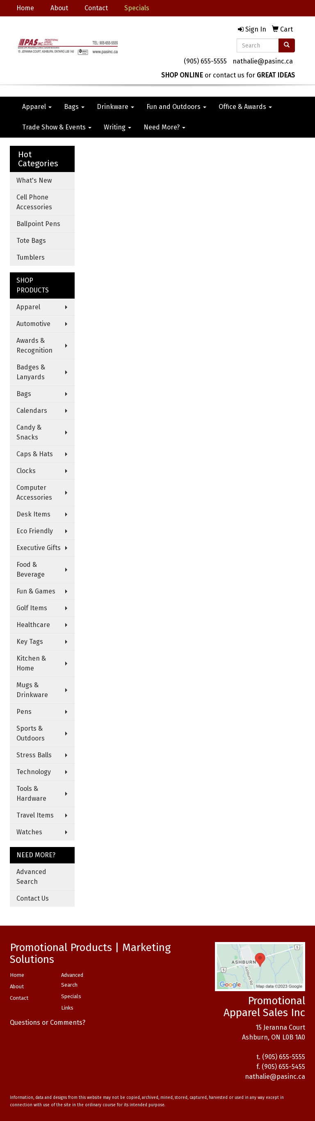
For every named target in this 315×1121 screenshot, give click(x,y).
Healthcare (33, 625)
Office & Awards (245, 107)
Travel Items (35, 815)
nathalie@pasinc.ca (263, 61)
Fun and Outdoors (176, 107)
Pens (24, 712)
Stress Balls (34, 755)
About (59, 8)
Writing (117, 127)
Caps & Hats (34, 454)
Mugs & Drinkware (32, 690)
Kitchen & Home (31, 663)
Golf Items (31, 608)
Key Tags (29, 641)
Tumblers (30, 257)
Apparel (37, 107)
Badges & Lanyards (30, 372)
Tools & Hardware (31, 793)
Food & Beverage (30, 569)
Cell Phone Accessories (34, 202)
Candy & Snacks (28, 432)
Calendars (31, 410)
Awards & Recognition (34, 345)
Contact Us (32, 898)
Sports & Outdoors (30, 733)
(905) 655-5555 (205, 61)
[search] (286, 45)
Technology (33, 772)
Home (25, 8)
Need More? (164, 127)
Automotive (33, 324)
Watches (29, 832)
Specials (71, 996)
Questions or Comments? (47, 1022)
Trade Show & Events (56, 127)
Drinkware (115, 107)
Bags (74, 107)
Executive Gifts (38, 548)
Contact (96, 8)
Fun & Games (35, 591)
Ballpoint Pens (38, 224)
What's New (34, 180)
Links (67, 1008)
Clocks (26, 471)
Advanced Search (31, 876)
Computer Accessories (34, 492)
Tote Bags (31, 241)
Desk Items (33, 514)
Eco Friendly (34, 531)
